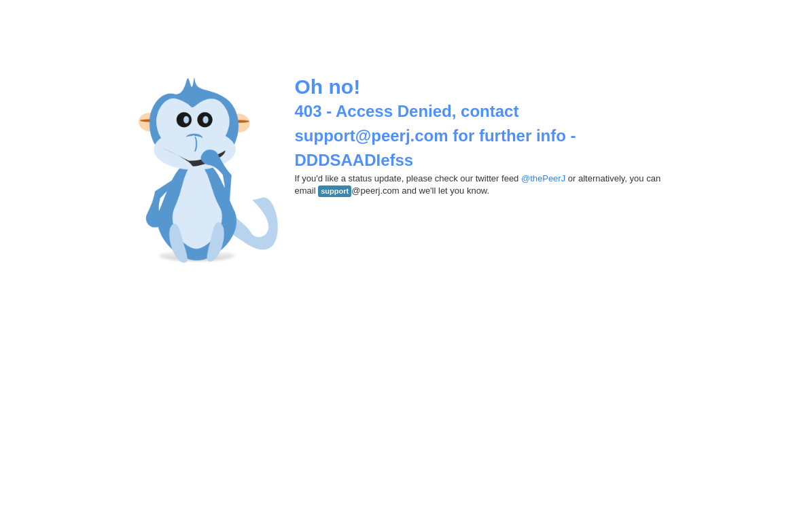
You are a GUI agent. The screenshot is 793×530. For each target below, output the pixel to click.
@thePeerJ (543, 178)
